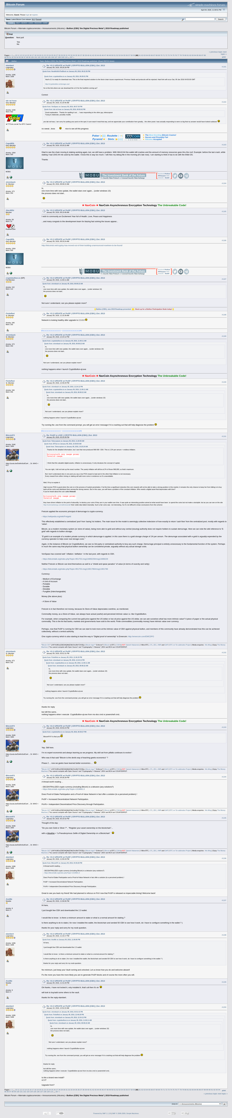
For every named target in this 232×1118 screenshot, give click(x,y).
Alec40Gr (10, 210)
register (35, 15)
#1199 (224, 982)
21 (43, 55)
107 (55, 57)
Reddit (167, 178)
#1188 (224, 315)
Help (18, 23)
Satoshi (128, 645)
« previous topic (215, 52)
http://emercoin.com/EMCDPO (141, 636)
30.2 (33, 19)
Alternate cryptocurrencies (29, 28)
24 (50, 55)
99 (29, 57)
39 (86, 55)
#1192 (224, 653)
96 (22, 57)
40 (88, 55)
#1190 (224, 382)
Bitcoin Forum (10, 28)
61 (140, 55)
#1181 (224, 67)
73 (169, 55)
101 (35, 57)
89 (5, 57)
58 (132, 55)
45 (100, 55)
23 (47, 55)
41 (91, 55)
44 (98, 55)
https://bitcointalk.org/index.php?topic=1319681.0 (64, 789)
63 (145, 55)
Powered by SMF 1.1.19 (102, 1113)
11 (18, 55)
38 (83, 55)
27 (57, 55)
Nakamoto (135, 645)
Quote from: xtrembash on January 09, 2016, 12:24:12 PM (62, 387)
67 (154, 55)
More (45, 23)
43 (95, 55)
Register (38, 23)
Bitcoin (107, 645)
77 (178, 55)
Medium (167, 174)
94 (17, 57)
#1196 (224, 858)
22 (45, 55)
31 (67, 55)
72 (166, 55)
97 (25, 57)
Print (224, 57)
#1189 (224, 336)
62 (142, 55)
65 (149, 55)
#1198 (224, 935)
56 (127, 55)
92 (13, 57)
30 (64, 55)
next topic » (224, 53)
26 (54, 55)
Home (11, 23)
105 (49, 57)
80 (185, 55)
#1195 (224, 818)
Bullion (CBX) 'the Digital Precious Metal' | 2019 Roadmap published (98, 28)
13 (23, 55)
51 (115, 55)
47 (105, 55)
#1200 (224, 1007)
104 (45, 57)
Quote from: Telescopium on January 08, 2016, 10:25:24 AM (67, 446)
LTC (151, 645)
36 (79, 55)
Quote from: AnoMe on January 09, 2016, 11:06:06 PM (61, 939)
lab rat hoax (11, 101)
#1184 (224, 183)
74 (171, 55)
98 (27, 57)
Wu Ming (208, 645)
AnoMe (9, 899)
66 (152, 55)
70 (161, 55)
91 (10, 57)
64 (147, 55)
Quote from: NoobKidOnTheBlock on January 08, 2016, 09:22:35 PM (66, 71)
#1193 (224, 727)
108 (59, 57)
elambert (10, 65)
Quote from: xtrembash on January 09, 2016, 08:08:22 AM (62, 284)
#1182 (224, 102)
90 (8, 57)
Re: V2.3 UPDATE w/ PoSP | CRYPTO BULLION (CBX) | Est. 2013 (75, 65)
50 (112, 55)
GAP (166, 645)
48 (107, 55)
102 (39, 57)
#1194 (224, 777)
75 (173, 55)
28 (59, 55)
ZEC (155, 645)
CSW (118, 645)
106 (52, 57)
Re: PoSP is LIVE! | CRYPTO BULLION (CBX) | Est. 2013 (71, 435)
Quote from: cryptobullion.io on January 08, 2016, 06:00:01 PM (66, 76)
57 (129, 55)
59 (134, 55)
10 (16, 55)
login (28, 15)
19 (38, 55)
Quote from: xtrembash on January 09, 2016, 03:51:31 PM (62, 1012)
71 (164, 55)
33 (71, 55)
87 (202, 55)
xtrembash (11, 182)
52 (117, 55)
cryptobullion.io (13, 278)
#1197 (224, 900)
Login (31, 23)
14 (26, 55)
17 (33, 55)
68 (157, 55)
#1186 (224, 240)
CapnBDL (10, 143)
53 (120, 55)
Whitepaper (162, 176)
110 (66, 57)
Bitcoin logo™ (91, 645)
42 (93, 55)
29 (62, 55)
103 (42, 57)
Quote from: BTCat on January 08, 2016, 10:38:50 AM (62, 444)
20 (40, 55)
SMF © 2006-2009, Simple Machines (125, 1113)
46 (103, 55)
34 (74, 55)
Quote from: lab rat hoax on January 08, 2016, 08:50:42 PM (64, 109)
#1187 (224, 279)
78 (181, 55)
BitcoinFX (10, 435)
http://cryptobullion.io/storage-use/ (57, 84)
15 (28, 55)
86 (200, 55)
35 (76, 55)
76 (176, 55)
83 (193, 55)
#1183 (224, 145)
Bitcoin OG (46, 645)
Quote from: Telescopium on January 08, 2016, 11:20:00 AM (63, 441)
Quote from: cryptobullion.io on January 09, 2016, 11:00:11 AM (64, 341)
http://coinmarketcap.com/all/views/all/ (57, 505)
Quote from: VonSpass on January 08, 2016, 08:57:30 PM (62, 106)
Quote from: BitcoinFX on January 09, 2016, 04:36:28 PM (62, 863)
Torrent (38, 19)
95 (20, 57)
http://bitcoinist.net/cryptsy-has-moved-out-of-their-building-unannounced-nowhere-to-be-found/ (82, 245)
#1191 (224, 436)
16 (31, 55)
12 (21, 55)
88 (205, 55)
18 (35, 55)
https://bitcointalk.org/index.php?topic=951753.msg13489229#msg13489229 (75, 559)
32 (69, 55)
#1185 (224, 211)
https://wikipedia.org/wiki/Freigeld (57, 516)
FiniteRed (10, 313)
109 (62, 57)
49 (110, 55)
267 (71, 57)
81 (188, 55)
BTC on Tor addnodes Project (180, 645)
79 (183, 55)
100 (32, 57)
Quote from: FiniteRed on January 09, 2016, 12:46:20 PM (62, 657)
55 (124, 55)
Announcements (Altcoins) (53, 28)
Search (24, 23)
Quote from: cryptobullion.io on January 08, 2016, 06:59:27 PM (64, 732)
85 (198, 55)
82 (190, 55)
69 (159, 55)
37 (81, 55)
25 (52, 55)
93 (15, 57)
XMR (159, 645)
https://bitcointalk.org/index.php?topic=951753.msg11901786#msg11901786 (75, 569)
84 (195, 55)
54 (122, 55)
